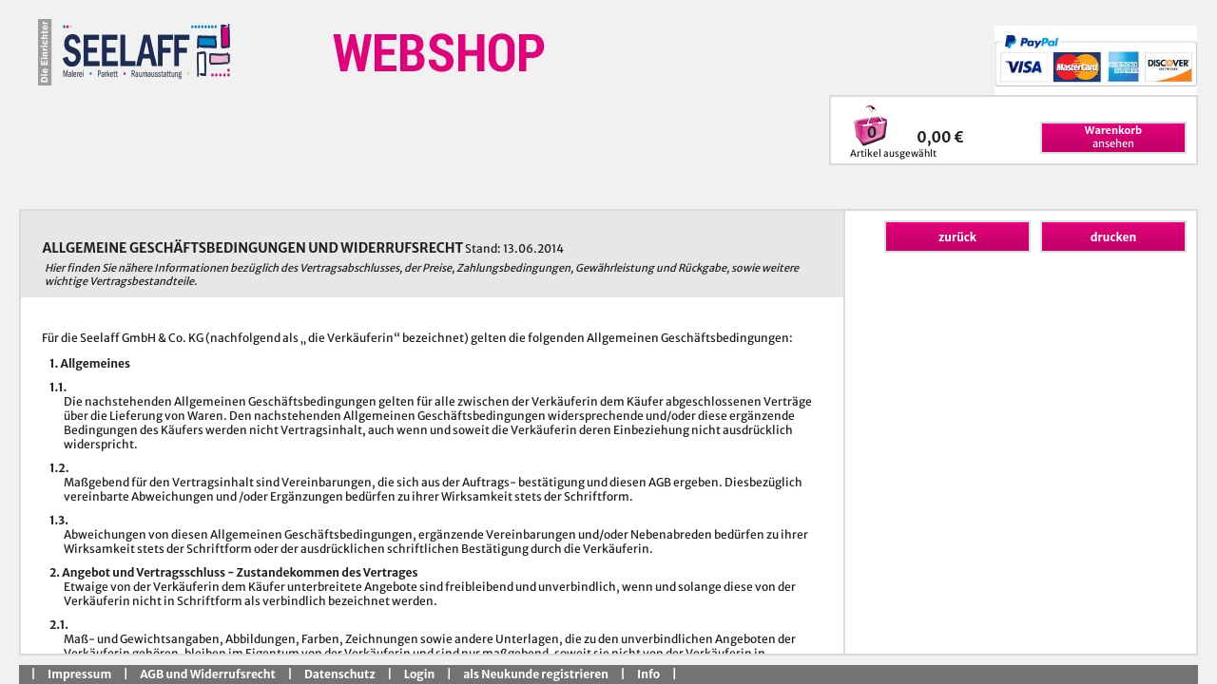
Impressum (79, 674)
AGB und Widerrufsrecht (208, 674)
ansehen (1113, 137)
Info (648, 674)
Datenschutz (340, 674)
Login (419, 674)
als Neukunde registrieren (535, 674)
